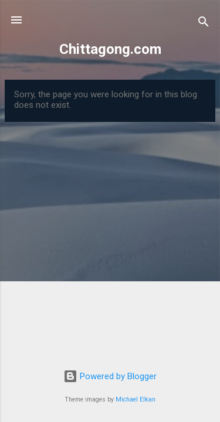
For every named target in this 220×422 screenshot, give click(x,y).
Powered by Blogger (110, 376)
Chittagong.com (110, 49)
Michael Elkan (135, 399)
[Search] (204, 24)
